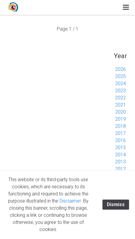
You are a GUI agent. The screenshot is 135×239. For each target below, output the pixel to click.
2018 (120, 126)
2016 (120, 140)
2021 (120, 105)
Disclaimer (70, 201)
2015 (120, 147)
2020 (120, 112)
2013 (120, 162)
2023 (120, 90)
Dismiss (116, 204)
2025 (120, 76)
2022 (120, 98)
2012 (120, 169)
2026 (120, 69)
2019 (120, 119)
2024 (120, 83)
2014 (120, 154)
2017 (120, 133)
